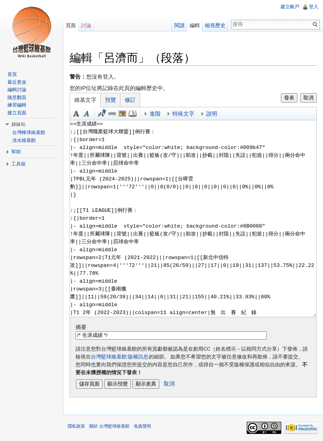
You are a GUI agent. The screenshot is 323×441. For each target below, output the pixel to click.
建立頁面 (16, 113)
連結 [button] (112, 113)
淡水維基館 (24, 140)
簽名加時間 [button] (102, 113)
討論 (86, 25)
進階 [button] (155, 113)
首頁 (12, 74)
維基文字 (85, 100)
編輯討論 (16, 89)
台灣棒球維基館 (28, 132)
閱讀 (179, 25)
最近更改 (16, 82)
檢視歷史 (215, 25)
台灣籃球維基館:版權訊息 (120, 357)
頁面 (71, 25)
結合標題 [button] (122, 113)
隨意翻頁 (16, 97)
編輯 (195, 25)
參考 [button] (132, 113)
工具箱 (18, 164)
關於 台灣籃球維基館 (109, 426)
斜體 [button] (86, 113)
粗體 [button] (76, 113)
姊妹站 (18, 124)
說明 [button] (211, 113)
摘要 (81, 327)
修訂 (130, 100)
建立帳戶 (290, 6)
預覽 (110, 100)
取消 (308, 98)
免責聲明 (142, 426)
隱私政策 (76, 426)
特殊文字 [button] (183, 113)
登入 (313, 6)
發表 (289, 98)
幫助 (16, 151)
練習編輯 (16, 105)
